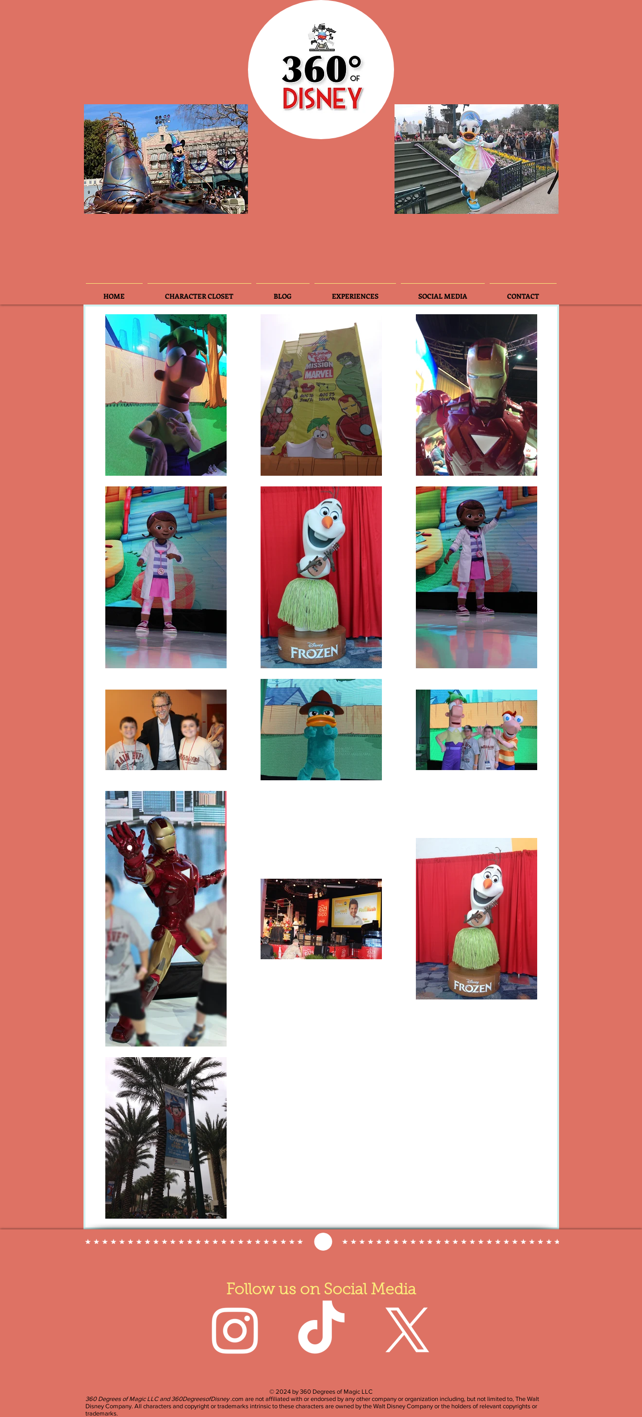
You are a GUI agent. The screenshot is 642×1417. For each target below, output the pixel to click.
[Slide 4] (161, 201)
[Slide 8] (213, 201)
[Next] (232, 159)
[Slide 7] (200, 201)
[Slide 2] (120, 201)
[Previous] (99, 159)
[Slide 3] (134, 201)
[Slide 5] (187, 201)
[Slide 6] (147, 201)
